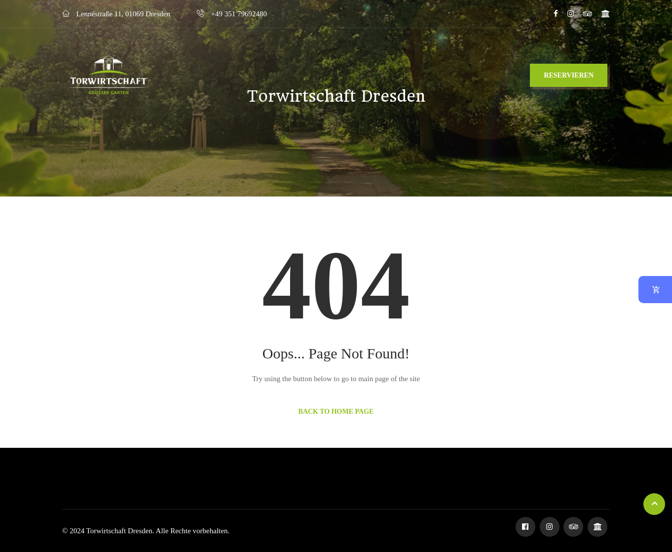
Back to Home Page (336, 411)
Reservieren (569, 75)
